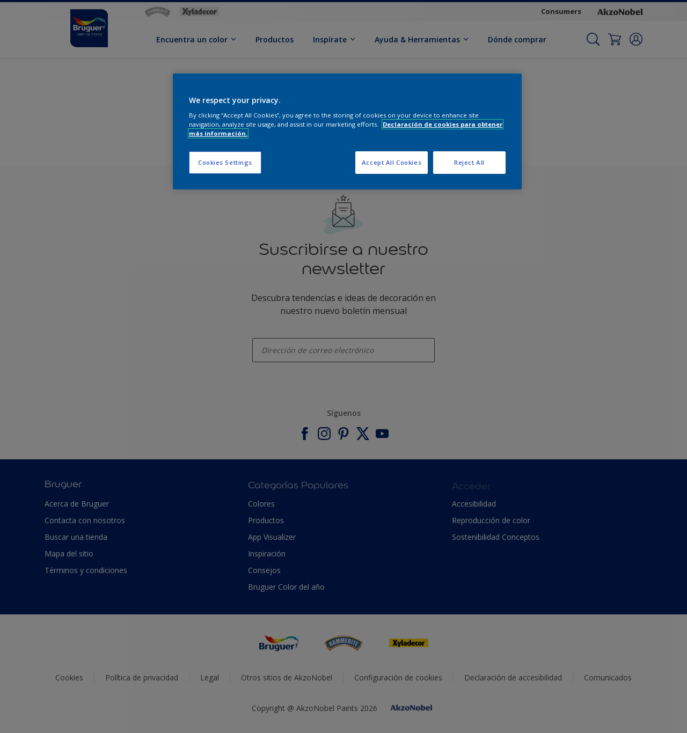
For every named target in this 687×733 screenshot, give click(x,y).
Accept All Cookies (391, 162)
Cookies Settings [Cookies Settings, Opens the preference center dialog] (225, 162)
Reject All (469, 162)
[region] (347, 132)
